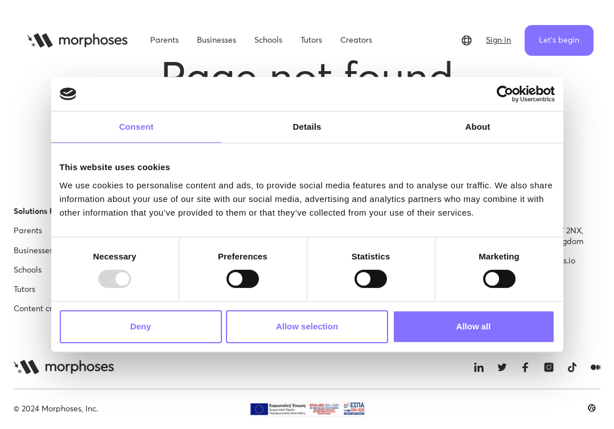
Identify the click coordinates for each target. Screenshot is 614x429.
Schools (28, 270)
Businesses (33, 251)
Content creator (43, 309)
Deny (140, 326)
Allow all (473, 326)
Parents (28, 231)
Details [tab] (307, 126)
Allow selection (307, 326)
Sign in (498, 40)
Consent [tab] (136, 126)
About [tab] (478, 126)
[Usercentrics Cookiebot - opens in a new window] (505, 93)
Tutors (24, 290)
